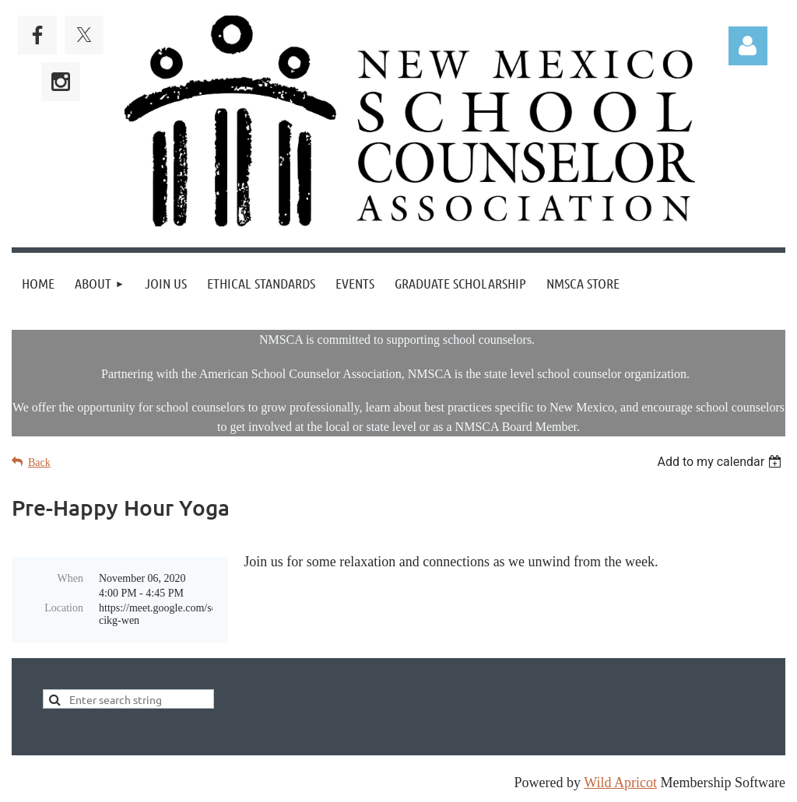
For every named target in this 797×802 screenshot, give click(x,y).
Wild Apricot (620, 782)
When (70, 578)
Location (63, 608)
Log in (748, 45)
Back (39, 462)
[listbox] (721, 461)
